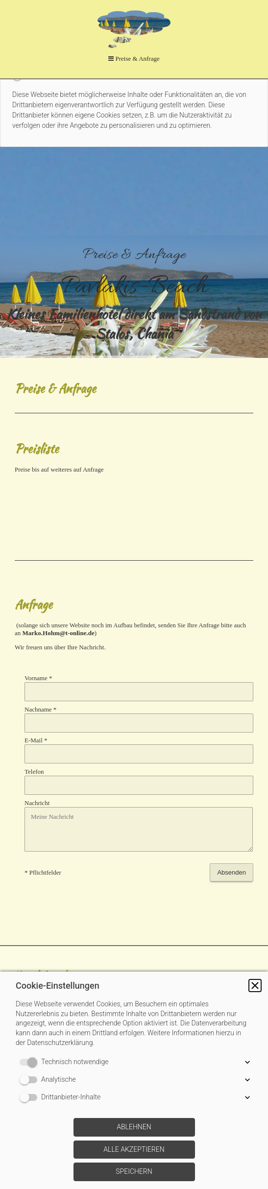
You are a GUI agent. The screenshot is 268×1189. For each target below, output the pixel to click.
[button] (255, 985)
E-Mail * (36, 740)
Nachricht (36, 803)
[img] (134, 297)
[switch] (30, 1062)
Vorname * (38, 678)
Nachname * (40, 709)
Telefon (34, 771)
